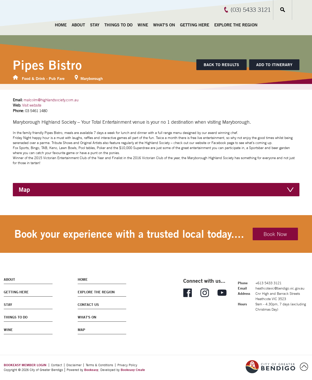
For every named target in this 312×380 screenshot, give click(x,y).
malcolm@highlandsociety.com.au (51, 100)
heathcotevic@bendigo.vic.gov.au (279, 288)
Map (24, 189)
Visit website (31, 105)
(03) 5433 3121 (251, 9)
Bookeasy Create (133, 370)
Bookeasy (91, 370)
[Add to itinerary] (274, 64)
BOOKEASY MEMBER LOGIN (25, 365)
